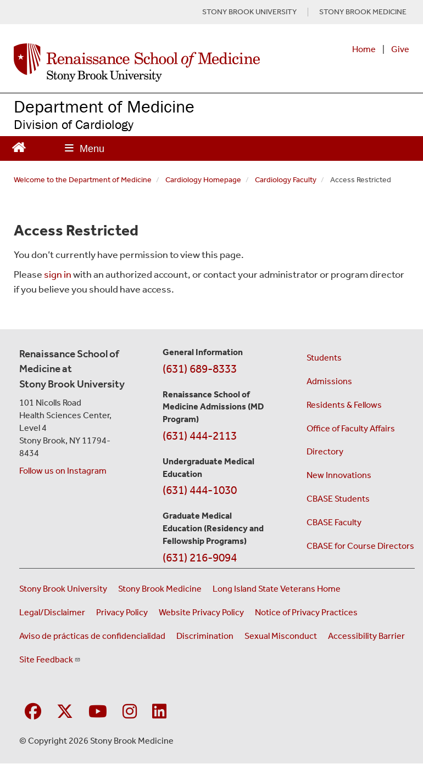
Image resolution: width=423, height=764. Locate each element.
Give (400, 49)
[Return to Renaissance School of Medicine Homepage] (19, 146)
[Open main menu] (84, 148)
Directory (325, 451)
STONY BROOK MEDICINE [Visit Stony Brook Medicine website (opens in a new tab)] (363, 12)
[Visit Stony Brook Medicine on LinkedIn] (159, 712)
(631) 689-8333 (200, 368)
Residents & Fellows (344, 405)
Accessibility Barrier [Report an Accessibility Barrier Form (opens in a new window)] (366, 636)
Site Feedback (50, 659)
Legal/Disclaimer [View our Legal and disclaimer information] (52, 612)
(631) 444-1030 (200, 490)
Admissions (329, 381)
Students (324, 357)
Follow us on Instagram (63, 470)
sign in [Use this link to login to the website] (57, 274)
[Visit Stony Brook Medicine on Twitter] (65, 712)
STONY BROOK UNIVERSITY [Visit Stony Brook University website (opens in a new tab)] (249, 12)
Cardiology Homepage (203, 179)
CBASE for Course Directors (360, 546)
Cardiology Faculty (285, 179)
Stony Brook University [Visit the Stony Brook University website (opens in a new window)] (63, 588)
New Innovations (339, 475)
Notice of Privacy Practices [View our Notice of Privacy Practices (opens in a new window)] (306, 612)
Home (364, 49)
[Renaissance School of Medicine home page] (137, 62)
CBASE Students (338, 498)
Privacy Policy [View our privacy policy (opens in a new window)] (122, 612)
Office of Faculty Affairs (351, 428)
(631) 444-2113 (200, 435)
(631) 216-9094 (200, 557)
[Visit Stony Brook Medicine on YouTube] (98, 712)
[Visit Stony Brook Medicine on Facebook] (33, 712)
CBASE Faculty (334, 522)
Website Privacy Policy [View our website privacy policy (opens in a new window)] (201, 612)
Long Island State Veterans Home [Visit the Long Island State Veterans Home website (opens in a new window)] (277, 588)
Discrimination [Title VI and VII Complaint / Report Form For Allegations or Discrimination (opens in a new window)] (204, 636)
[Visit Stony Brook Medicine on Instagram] (129, 712)
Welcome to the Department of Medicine (83, 179)
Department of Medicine (104, 106)
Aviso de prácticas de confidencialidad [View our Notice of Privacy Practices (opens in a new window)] (92, 636)
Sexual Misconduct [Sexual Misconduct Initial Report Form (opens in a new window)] (280, 636)
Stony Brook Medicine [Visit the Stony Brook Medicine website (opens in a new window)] (160, 588)
